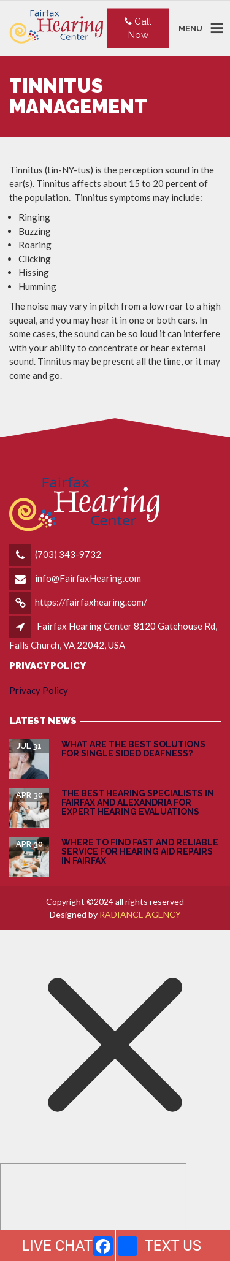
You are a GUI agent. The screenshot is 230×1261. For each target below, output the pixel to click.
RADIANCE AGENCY (140, 914)
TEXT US (172, 1245)
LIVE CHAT (57, 1245)
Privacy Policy (38, 690)
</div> (93, 1210)
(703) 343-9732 (68, 554)
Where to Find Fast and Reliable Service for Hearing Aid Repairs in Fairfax (139, 851)
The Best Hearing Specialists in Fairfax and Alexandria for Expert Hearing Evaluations (137, 802)
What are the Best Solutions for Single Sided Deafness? (133, 748)
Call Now (138, 27)
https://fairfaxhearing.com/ (91, 602)
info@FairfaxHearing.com (88, 578)
